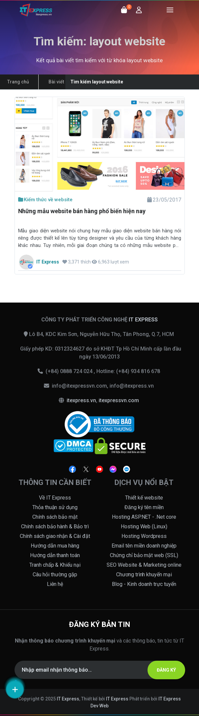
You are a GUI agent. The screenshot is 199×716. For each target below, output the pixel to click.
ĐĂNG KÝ (166, 670)
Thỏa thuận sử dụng (55, 507)
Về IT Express (55, 498)
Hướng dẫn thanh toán (55, 555)
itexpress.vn (81, 400)
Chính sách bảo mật (55, 517)
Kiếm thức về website (45, 200)
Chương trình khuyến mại (144, 574)
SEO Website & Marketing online (144, 565)
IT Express (68, 698)
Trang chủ (18, 81)
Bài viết (56, 81)
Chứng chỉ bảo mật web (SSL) (144, 555)
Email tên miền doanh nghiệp (144, 546)
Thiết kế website (144, 498)
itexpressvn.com (119, 400)
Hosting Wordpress (144, 536)
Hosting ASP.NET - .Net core (144, 517)
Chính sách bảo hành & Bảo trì (55, 526)
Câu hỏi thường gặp (55, 574)
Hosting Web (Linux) (144, 526)
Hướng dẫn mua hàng (55, 546)
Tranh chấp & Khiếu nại (55, 565)
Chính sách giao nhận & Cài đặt (55, 536)
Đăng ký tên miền (144, 507)
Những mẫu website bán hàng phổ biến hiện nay (82, 211)
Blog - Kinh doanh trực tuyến (144, 584)
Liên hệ (55, 584)
